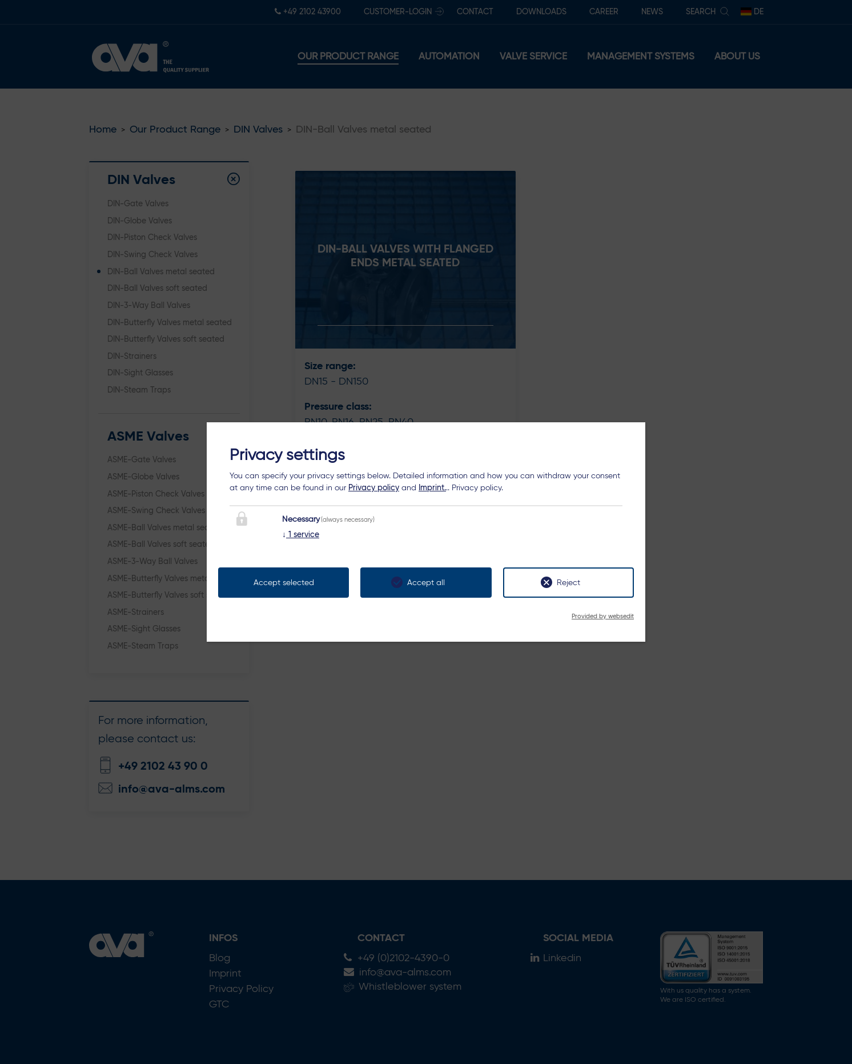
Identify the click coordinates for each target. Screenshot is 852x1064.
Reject (568, 582)
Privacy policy (373, 487)
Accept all (426, 582)
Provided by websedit (603, 616)
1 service (300, 534)
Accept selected (284, 582)
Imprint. (432, 487)
